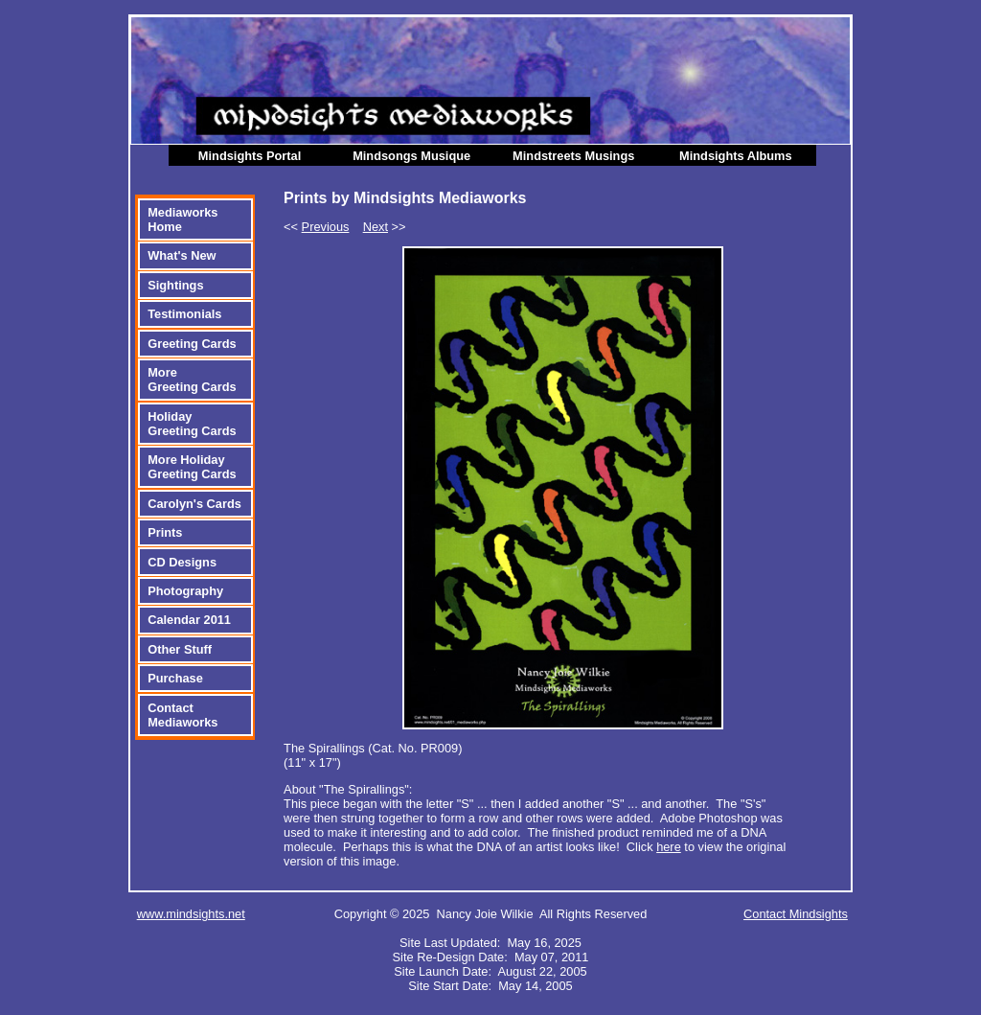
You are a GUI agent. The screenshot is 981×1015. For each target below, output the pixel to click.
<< (316, 226)
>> (384, 226)
